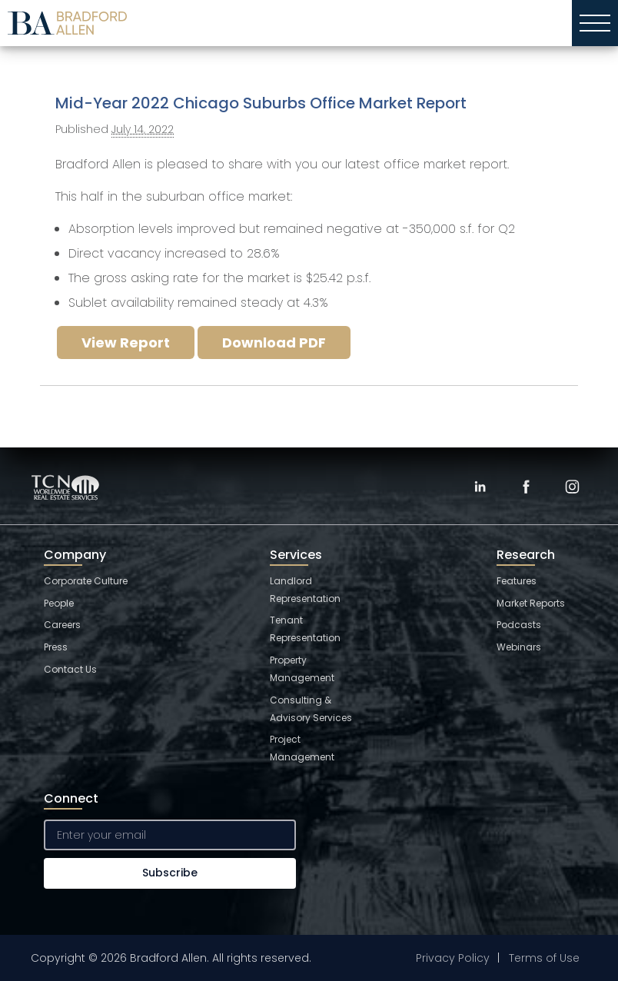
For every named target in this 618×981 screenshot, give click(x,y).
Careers (62, 624)
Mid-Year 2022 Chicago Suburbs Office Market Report (261, 103)
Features (517, 580)
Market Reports (531, 603)
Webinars (519, 646)
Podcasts (519, 624)
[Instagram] (572, 486)
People (59, 603)
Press (56, 646)
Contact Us (70, 669)
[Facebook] (525, 486)
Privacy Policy (453, 958)
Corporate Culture (86, 580)
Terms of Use (544, 958)
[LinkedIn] (479, 486)
